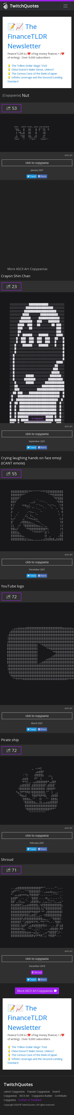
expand (37, 418)
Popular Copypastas (38, 1091)
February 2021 (37, 842)
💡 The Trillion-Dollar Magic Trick (27, 65)
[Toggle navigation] (65, 5)
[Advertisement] (37, 225)
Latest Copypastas (14, 1091)
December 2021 (37, 569)
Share (42, 176)
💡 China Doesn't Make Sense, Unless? (31, 69)
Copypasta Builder (42, 1095)
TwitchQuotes (21, 6)
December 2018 (37, 966)
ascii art (68, 155)
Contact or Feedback (30, 1100)
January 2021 (37, 170)
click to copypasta (37, 163)
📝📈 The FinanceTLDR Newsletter (27, 36)
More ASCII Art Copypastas (37, 991)
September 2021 (37, 441)
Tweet (31, 176)
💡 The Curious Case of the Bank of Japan (32, 73)
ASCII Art (24, 1095)
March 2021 (37, 723)
